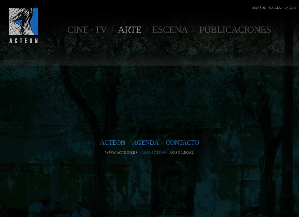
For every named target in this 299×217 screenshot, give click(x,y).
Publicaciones (235, 29)
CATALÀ (275, 7)
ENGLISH (291, 7)
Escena (170, 29)
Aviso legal (181, 152)
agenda (145, 142)
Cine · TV (87, 29)
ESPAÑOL (258, 7)
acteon (112, 142)
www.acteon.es (121, 152)
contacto (182, 142)
